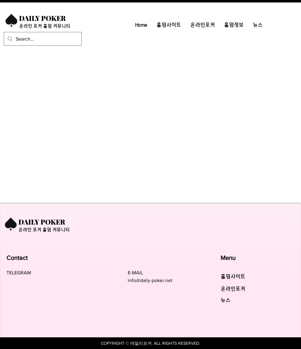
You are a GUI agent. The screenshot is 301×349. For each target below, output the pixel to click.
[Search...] (42, 38)
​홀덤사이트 (233, 276)
